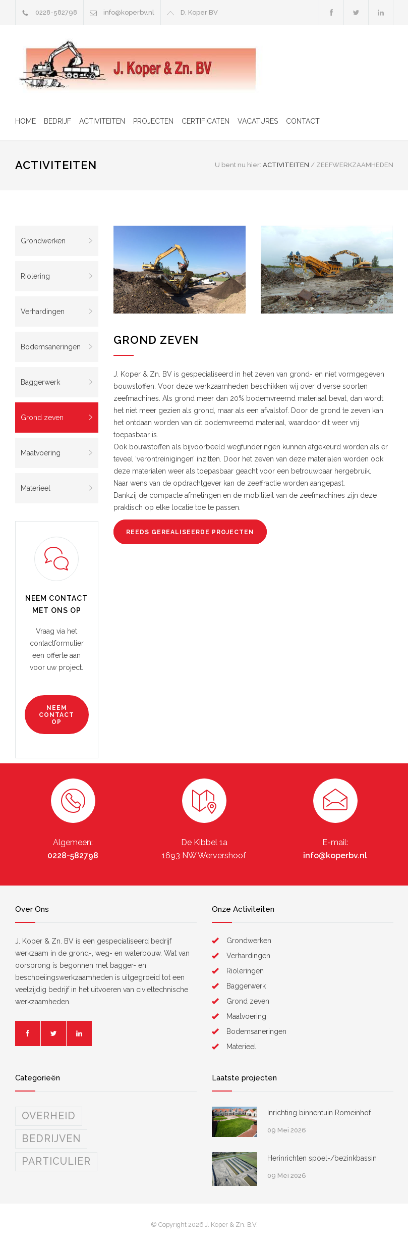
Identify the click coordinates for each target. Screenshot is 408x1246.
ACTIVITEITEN (102, 121)
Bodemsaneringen (57, 347)
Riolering (57, 276)
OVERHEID (49, 1116)
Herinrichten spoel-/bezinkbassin (322, 1158)
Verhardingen (57, 311)
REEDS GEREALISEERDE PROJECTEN (190, 532)
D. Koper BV (199, 12)
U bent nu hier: (238, 165)
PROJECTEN (153, 121)
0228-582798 (72, 855)
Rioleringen (245, 971)
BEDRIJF (57, 121)
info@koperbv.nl (128, 12)
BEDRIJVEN (51, 1139)
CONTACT (303, 121)
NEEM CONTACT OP (56, 714)
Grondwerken (57, 241)
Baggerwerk (57, 382)
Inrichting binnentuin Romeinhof (319, 1113)
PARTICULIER (56, 1161)
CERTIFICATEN (205, 121)
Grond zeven (57, 417)
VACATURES (258, 121)
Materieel (57, 488)
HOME (25, 121)
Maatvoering (57, 453)
